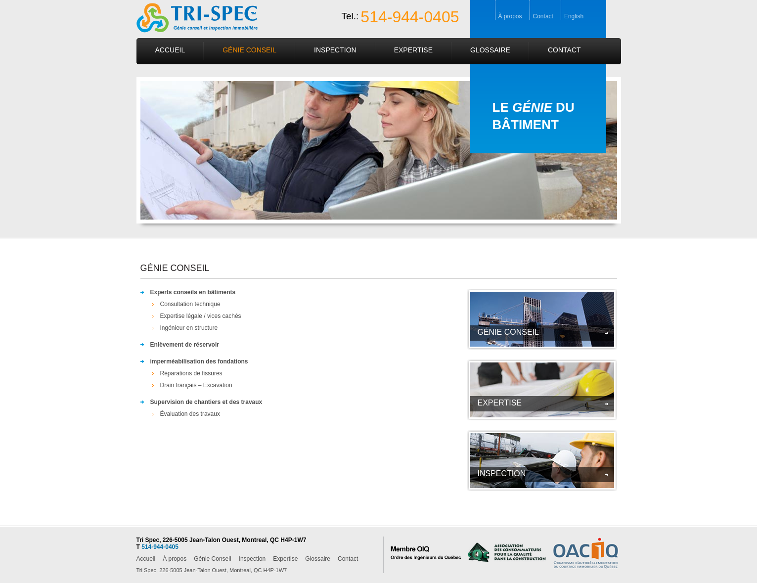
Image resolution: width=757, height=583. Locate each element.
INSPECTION (502, 473)
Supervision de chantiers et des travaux (206, 402)
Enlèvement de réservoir (184, 344)
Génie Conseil (249, 50)
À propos (510, 16)
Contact (543, 16)
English (573, 16)
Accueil (170, 50)
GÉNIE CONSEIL (508, 332)
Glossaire (490, 50)
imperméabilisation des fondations (199, 361)
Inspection (335, 50)
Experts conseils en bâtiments (193, 292)
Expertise (413, 50)
